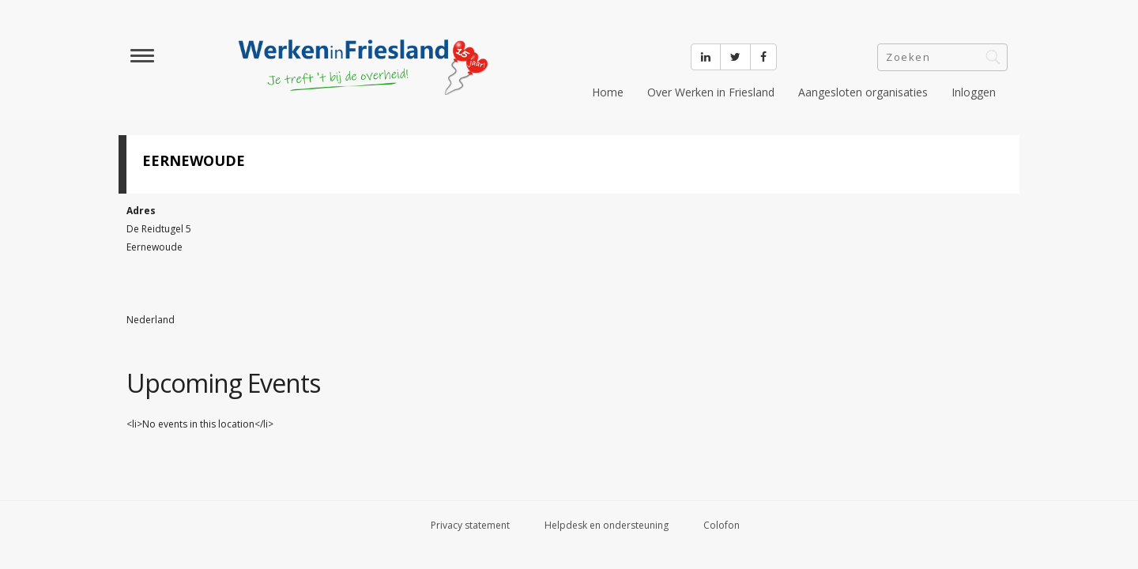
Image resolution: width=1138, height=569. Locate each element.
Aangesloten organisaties (863, 92)
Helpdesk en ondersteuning (607, 525)
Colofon (721, 525)
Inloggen (973, 92)
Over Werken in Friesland (710, 92)
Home (608, 92)
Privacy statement (470, 525)
